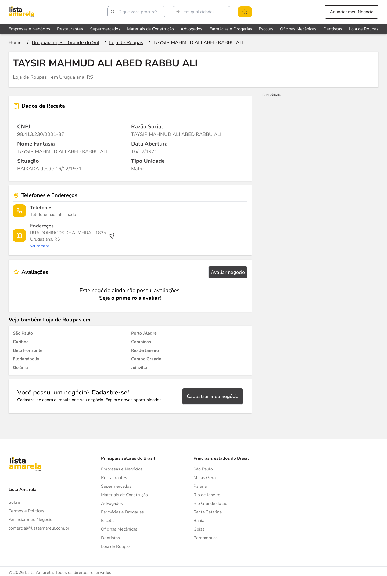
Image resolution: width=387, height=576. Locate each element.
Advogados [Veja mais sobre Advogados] (191, 29)
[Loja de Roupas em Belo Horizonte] (27, 350)
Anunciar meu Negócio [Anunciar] (30, 520)
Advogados (112, 503)
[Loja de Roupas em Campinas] (141, 342)
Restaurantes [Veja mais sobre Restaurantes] (70, 29)
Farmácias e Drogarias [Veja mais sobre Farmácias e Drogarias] (230, 29)
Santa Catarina (208, 512)
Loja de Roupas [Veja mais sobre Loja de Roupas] (363, 29)
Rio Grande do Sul (211, 503)
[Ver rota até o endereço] (72, 239)
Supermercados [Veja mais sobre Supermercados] (105, 29)
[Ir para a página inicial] (15, 42)
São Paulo (203, 469)
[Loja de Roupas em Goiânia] (20, 368)
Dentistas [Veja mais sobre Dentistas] (332, 29)
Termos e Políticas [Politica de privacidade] (26, 511)
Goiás (199, 529)
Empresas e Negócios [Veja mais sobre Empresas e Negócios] (29, 29)
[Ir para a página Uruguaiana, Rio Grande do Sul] (65, 42)
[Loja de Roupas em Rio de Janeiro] (145, 350)
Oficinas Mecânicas (119, 529)
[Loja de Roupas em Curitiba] (21, 342)
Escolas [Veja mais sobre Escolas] (266, 29)
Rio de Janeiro (207, 495)
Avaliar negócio (228, 272)
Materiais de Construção (124, 495)
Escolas (108, 521)
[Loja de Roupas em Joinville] (139, 368)
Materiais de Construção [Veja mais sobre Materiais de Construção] (150, 29)
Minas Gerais (206, 478)
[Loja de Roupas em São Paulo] (23, 333)
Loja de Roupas (116, 546)
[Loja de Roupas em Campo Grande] (146, 359)
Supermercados (116, 486)
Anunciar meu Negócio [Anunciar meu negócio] (352, 12)
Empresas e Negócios (122, 469)
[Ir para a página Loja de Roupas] (126, 42)
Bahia (199, 521)
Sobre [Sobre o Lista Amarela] (14, 502)
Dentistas (110, 538)
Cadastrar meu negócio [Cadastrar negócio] (212, 396)
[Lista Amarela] (22, 12)
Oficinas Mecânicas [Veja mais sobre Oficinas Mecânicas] (298, 29)
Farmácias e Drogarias (122, 512)
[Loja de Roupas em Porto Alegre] (144, 333)
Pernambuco (206, 538)
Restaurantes (114, 478)
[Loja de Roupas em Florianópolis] (26, 359)
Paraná (200, 486)
